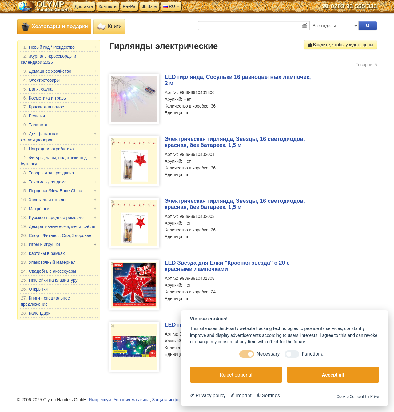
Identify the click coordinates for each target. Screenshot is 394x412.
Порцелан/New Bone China (59, 191)
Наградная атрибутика (59, 149)
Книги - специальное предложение (45, 301)
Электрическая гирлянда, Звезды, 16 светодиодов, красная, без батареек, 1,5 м (235, 142)
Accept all (333, 375)
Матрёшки (59, 209)
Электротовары (59, 80)
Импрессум (100, 399)
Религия (59, 116)
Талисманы (36, 125)
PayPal (129, 6)
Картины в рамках (43, 253)
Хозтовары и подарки (54, 26)
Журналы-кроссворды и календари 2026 (48, 59)
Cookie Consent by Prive (357, 396)
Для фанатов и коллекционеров (59, 136)
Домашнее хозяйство (59, 71)
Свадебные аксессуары (48, 271)
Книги (109, 26)
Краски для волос (42, 107)
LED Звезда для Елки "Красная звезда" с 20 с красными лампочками (227, 266)
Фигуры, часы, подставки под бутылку (59, 160)
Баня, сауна (59, 89)
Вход (149, 6)
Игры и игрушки (59, 244)
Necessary (268, 354)
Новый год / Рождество (59, 47)
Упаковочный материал (48, 262)
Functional (313, 354)
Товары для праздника (47, 173)
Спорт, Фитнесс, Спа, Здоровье (56, 235)
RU (171, 6)
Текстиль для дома (59, 182)
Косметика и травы (59, 98)
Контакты (108, 6)
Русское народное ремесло (59, 217)
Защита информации (173, 399)
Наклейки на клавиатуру (49, 280)
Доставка (84, 6)
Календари (36, 313)
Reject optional (236, 375)
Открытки (59, 289)
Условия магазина (131, 399)
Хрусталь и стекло (59, 200)
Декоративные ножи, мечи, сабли (58, 226)
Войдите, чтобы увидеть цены (340, 44)
